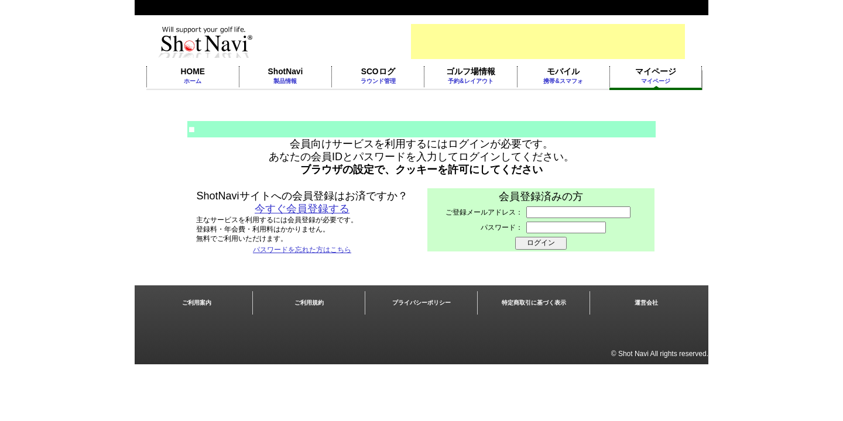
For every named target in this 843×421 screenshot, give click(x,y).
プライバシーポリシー (421, 302)
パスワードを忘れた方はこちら (302, 250)
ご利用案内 (196, 302)
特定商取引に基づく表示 (534, 302)
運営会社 (646, 302)
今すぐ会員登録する (302, 209)
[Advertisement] (548, 41)
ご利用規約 (309, 302)
